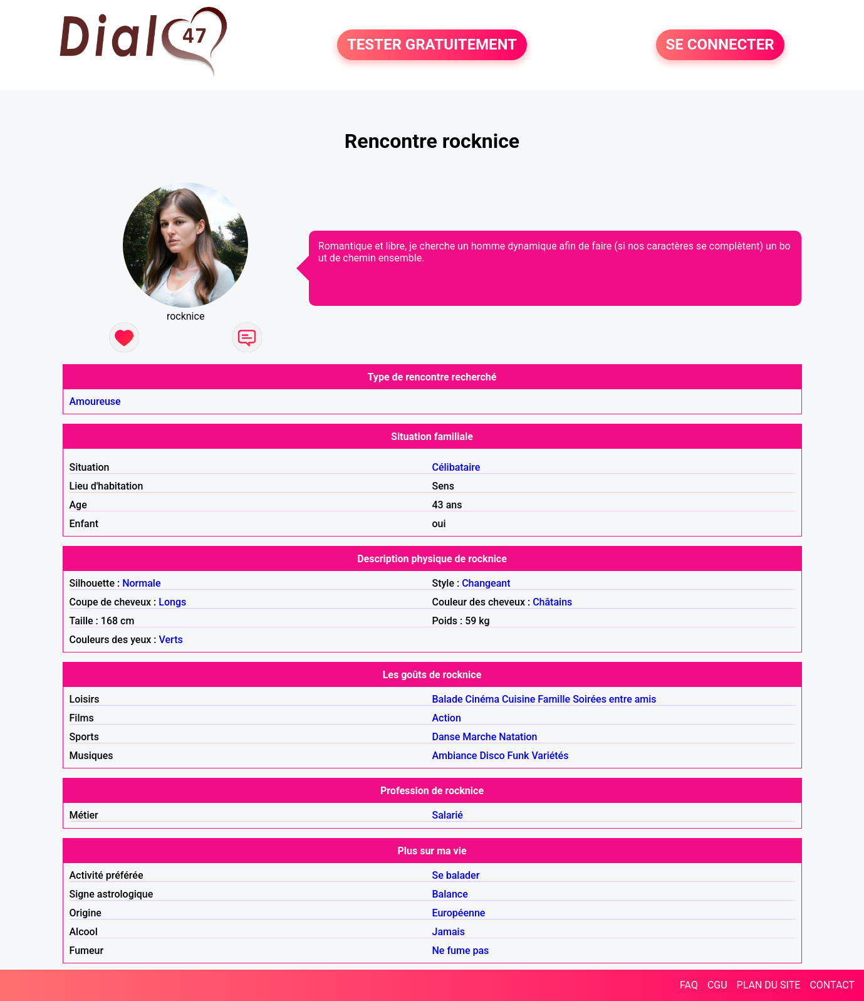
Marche (479, 737)
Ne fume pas (460, 950)
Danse (446, 737)
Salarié (447, 815)
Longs (172, 602)
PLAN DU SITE (769, 985)
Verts (171, 640)
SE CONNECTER (720, 45)
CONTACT (832, 985)
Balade (447, 699)
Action (446, 718)
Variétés (549, 756)
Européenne (459, 913)
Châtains (552, 602)
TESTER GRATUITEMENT (432, 45)
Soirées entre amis (614, 699)
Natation (518, 737)
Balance (450, 894)
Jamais (448, 932)
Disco (491, 756)
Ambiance (454, 756)
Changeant (486, 583)
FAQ (689, 985)
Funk (518, 756)
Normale (141, 583)
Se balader (456, 875)
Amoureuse (95, 401)
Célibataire (456, 467)
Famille (554, 699)
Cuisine (518, 699)
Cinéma (483, 699)
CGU (717, 985)
